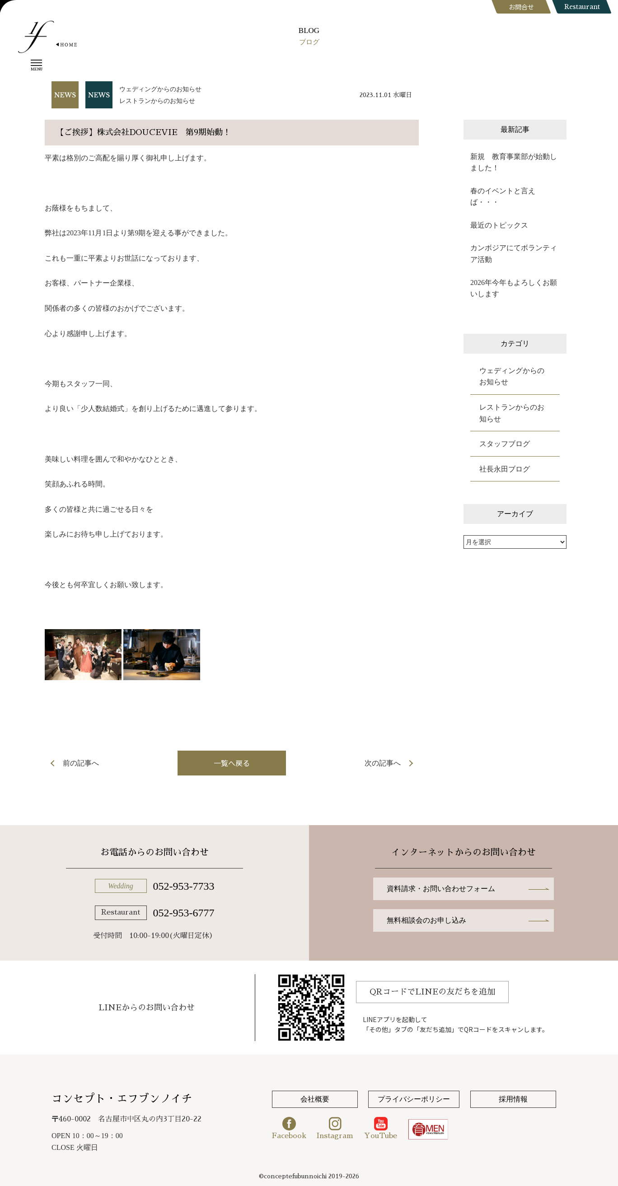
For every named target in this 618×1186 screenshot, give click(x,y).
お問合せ (521, 6)
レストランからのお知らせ (157, 101)
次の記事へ (383, 763)
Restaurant (582, 7)
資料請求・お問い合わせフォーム (441, 888)
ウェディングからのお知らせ (160, 89)
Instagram (335, 1128)
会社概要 (314, 1099)
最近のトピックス (499, 225)
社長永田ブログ (504, 469)
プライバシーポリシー (414, 1099)
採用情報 (513, 1099)
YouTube (380, 1128)
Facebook (289, 1128)
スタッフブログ (504, 444)
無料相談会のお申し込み (426, 920)
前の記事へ (81, 763)
